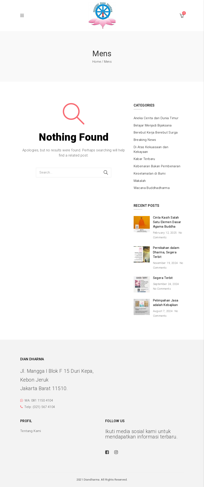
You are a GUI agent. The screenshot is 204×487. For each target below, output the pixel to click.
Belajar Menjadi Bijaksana (153, 125)
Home (96, 61)
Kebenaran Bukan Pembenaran (157, 166)
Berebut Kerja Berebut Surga (156, 132)
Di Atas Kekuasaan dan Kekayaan (151, 149)
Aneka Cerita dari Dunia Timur (156, 118)
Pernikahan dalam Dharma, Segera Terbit (166, 252)
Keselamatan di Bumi (150, 173)
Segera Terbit (163, 278)
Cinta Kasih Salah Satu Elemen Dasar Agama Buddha (167, 222)
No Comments (162, 288)
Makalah (140, 181)
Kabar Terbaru (144, 159)
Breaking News (145, 140)
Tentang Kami (30, 431)
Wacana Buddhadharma (152, 188)
